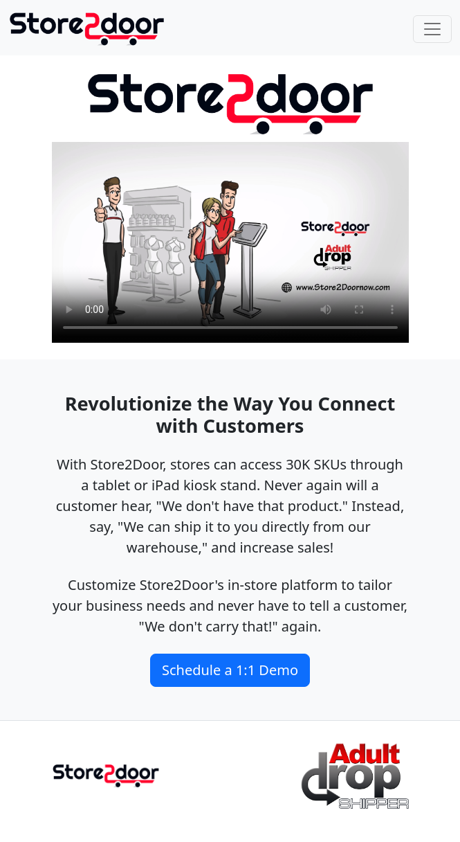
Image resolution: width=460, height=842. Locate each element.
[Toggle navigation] (432, 29)
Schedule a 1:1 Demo (230, 670)
